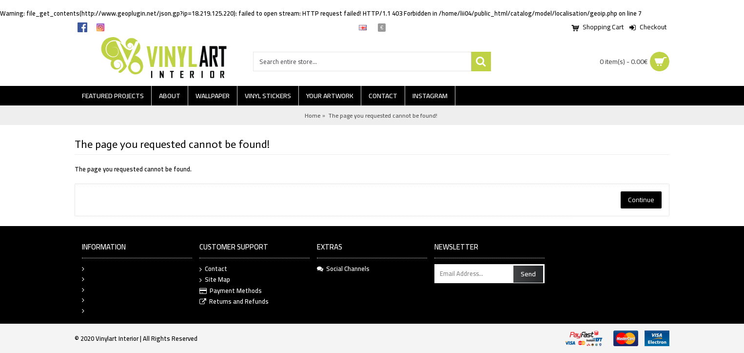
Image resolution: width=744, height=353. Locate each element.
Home (312, 115)
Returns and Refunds (234, 302)
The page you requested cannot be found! (382, 115)
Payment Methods (230, 291)
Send (528, 274)
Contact (213, 269)
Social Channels (343, 269)
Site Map (214, 280)
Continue (641, 199)
